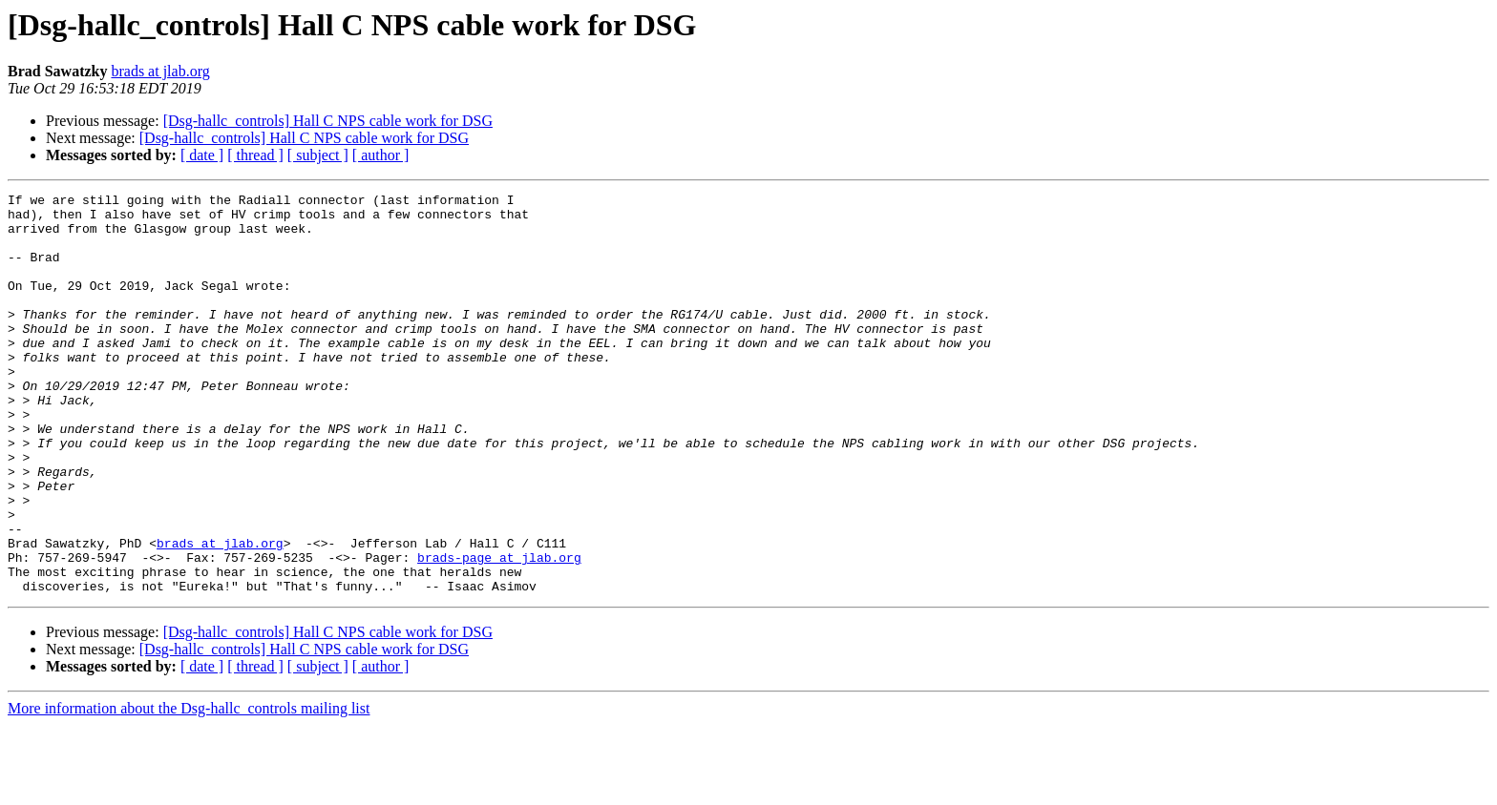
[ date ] (201, 155)
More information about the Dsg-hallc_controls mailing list (188, 788)
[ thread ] (255, 155)
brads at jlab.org (160, 71)
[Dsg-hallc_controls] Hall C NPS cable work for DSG (328, 121)
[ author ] (381, 155)
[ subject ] (317, 155)
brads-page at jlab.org (499, 631)
